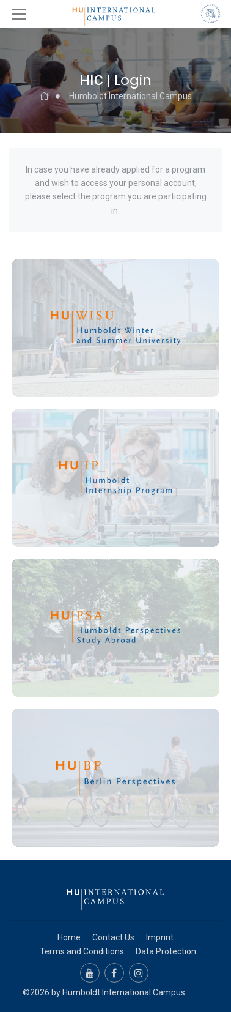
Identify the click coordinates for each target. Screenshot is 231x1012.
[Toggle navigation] (19, 14)
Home (69, 937)
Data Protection (166, 951)
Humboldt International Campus (130, 96)
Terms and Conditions (82, 951)
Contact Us (113, 937)
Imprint (160, 937)
